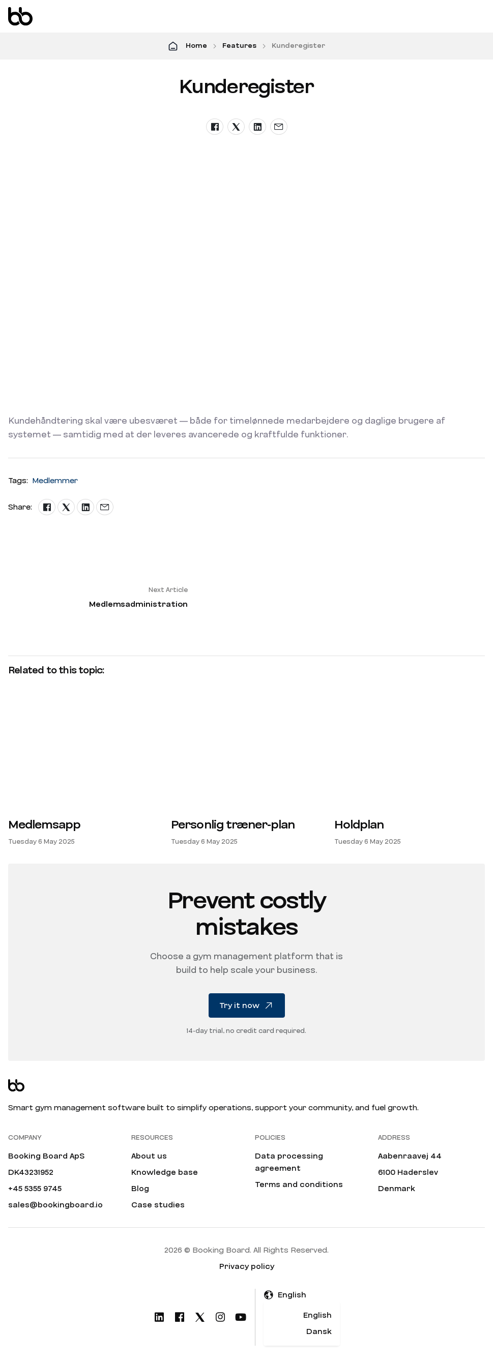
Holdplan (359, 825)
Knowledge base (164, 1172)
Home (196, 46)
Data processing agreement (289, 1162)
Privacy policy (246, 1266)
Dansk (319, 1331)
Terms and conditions (299, 1184)
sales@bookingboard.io (55, 1204)
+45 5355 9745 (35, 1188)
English (317, 1315)
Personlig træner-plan (233, 825)
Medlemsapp (44, 825)
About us (149, 1156)
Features (239, 46)
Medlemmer (55, 480)
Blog (140, 1188)
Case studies (158, 1204)
